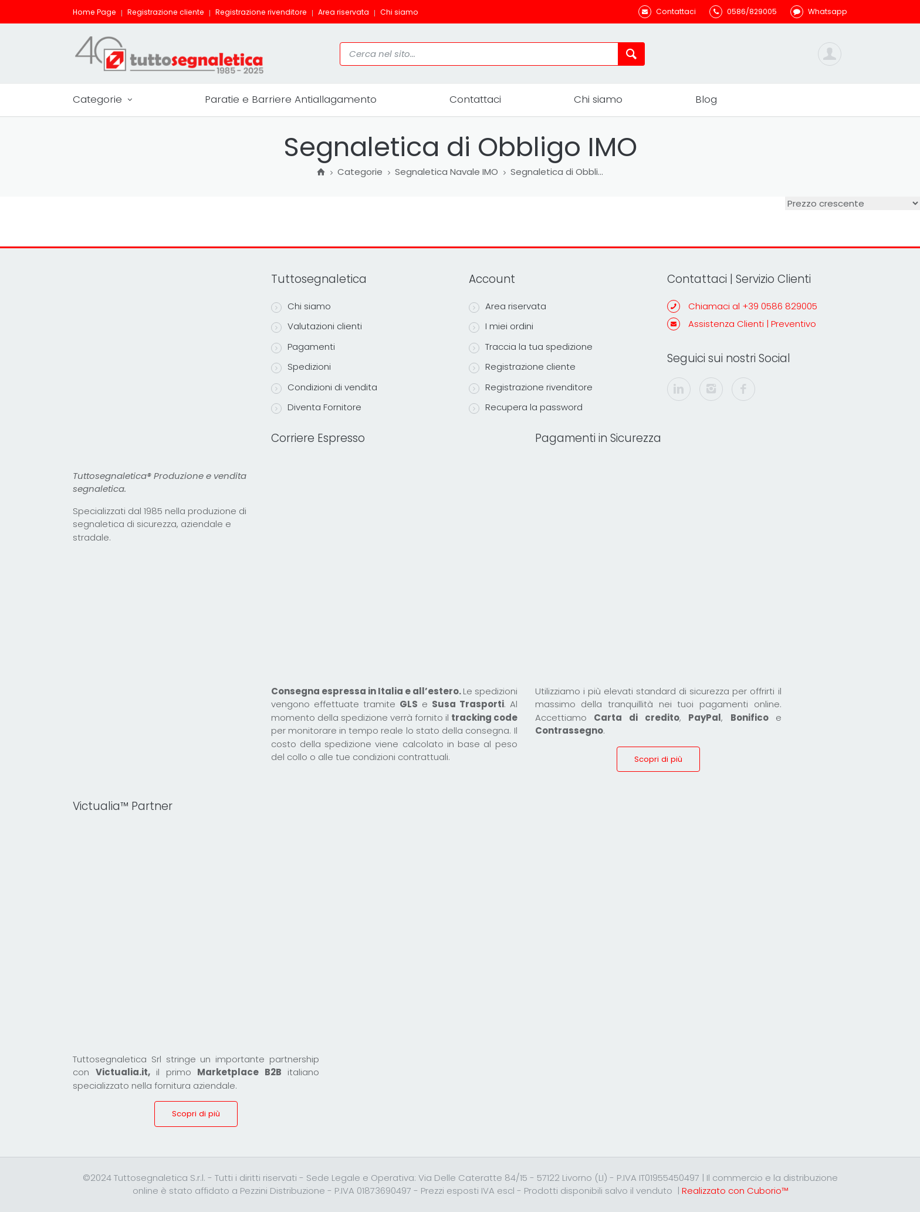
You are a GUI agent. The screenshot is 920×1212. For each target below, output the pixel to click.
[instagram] (711, 389)
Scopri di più (658, 759)
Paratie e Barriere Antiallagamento (291, 99)
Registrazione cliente (165, 12)
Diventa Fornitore (316, 407)
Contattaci (475, 99)
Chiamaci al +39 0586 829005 (752, 306)
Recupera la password (526, 407)
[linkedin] (679, 389)
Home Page (94, 12)
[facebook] (743, 389)
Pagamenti (303, 346)
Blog (706, 99)
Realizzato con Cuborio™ (735, 1190)
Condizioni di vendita (324, 387)
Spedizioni (301, 366)
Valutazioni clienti (316, 326)
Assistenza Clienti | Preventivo (752, 324)
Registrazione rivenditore (261, 12)
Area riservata (343, 12)
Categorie (102, 99)
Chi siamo (399, 12)
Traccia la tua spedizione (531, 346)
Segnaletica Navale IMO (446, 172)
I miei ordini (501, 326)
